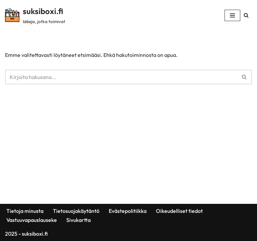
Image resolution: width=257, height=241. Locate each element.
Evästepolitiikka (128, 211)
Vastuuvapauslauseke (31, 220)
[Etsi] (246, 15)
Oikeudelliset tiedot (179, 211)
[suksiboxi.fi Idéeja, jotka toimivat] (35, 15)
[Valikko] (232, 15)
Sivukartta (78, 220)
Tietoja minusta (25, 211)
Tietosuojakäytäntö (76, 211)
